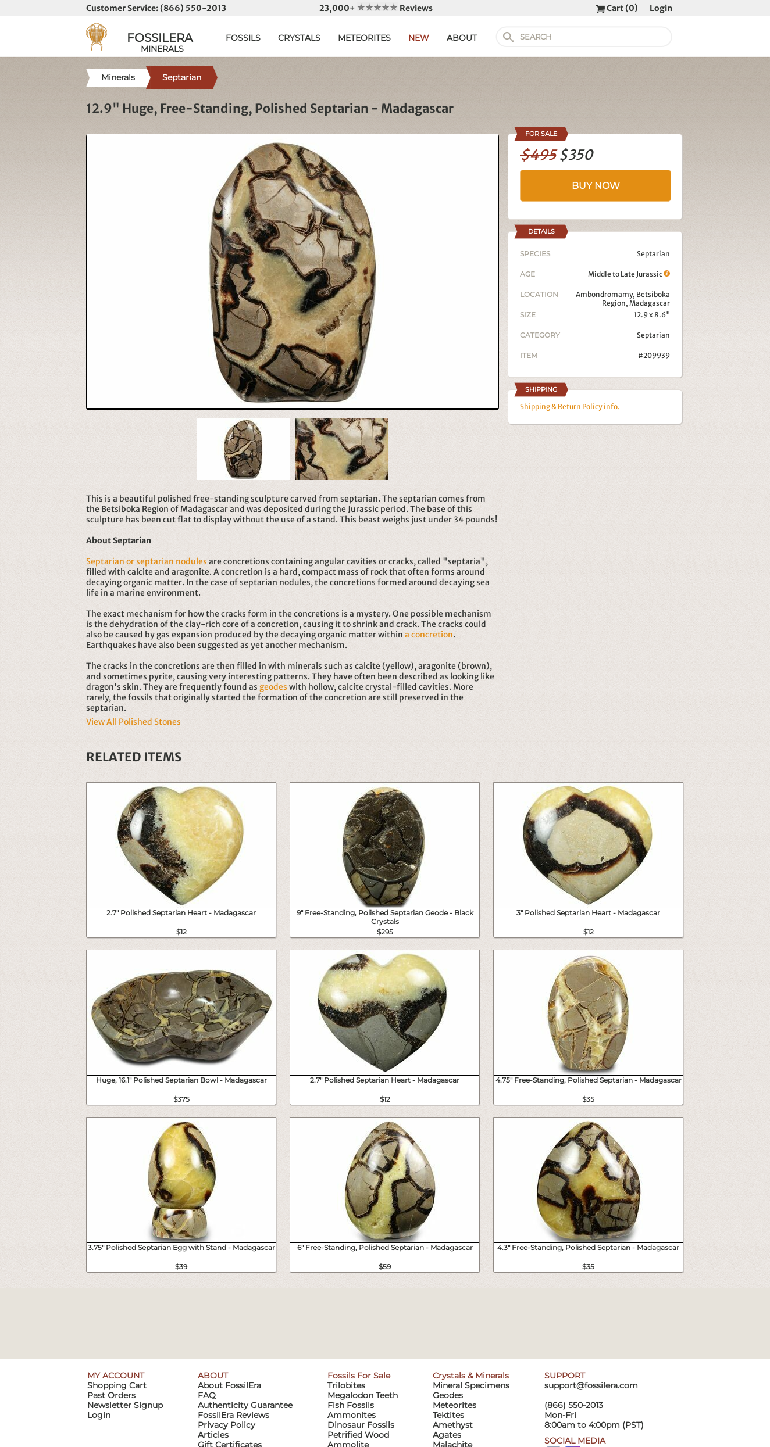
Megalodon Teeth (362, 1395)
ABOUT (462, 38)
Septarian (653, 335)
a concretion (429, 634)
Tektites (448, 1415)
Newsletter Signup (125, 1405)
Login (661, 8)
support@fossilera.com (591, 1385)
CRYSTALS (299, 38)
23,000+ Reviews (376, 8)
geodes (273, 687)
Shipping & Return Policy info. (570, 406)
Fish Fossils (350, 1405)
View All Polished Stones (133, 722)
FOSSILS (243, 38)
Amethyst (453, 1425)
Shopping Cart (117, 1385)
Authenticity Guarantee (245, 1405)
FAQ (207, 1395)
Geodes (448, 1395)
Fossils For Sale (358, 1375)
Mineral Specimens (471, 1385)
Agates (447, 1435)
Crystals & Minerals (471, 1375)
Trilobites (346, 1385)
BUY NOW (596, 185)
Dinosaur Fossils (360, 1425)
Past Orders (111, 1395)
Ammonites (351, 1415)
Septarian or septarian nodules (146, 561)
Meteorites (454, 1405)
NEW (418, 38)
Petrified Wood (358, 1435)
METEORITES (364, 38)
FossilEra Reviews (233, 1415)
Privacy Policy (226, 1425)
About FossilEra (229, 1385)
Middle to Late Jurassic (629, 274)
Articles (213, 1435)
